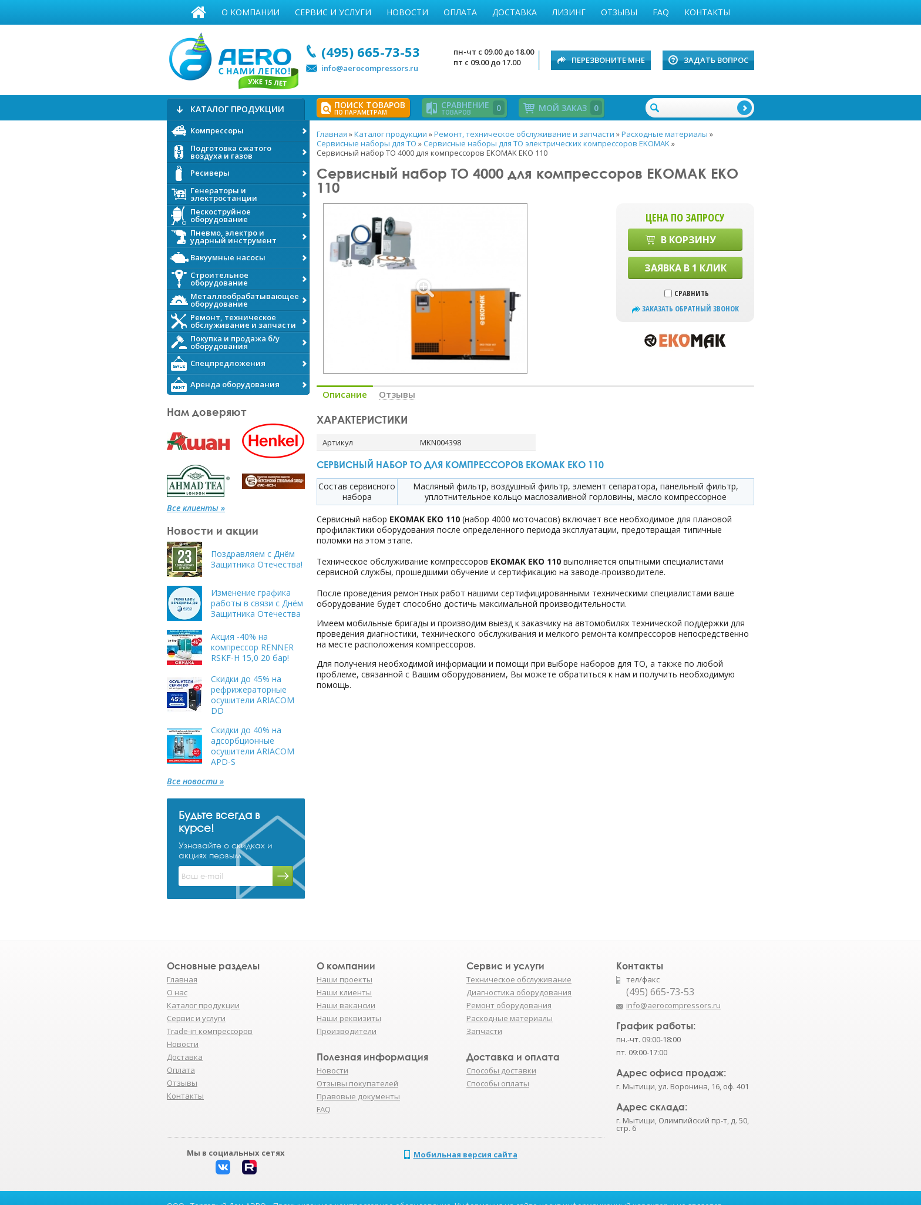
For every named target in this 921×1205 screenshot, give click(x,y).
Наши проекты (344, 979)
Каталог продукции (203, 1005)
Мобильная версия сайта (465, 1154)
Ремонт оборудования (509, 1005)
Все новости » (195, 781)
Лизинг (569, 12)
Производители (347, 1031)
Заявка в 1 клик (685, 267)
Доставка (514, 12)
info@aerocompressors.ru (369, 68)
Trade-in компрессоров (210, 1031)
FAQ (661, 12)
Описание (344, 395)
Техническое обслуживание (519, 979)
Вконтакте (223, 1167)
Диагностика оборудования (519, 992)
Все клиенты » (196, 508)
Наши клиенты (344, 992)
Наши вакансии (346, 1005)
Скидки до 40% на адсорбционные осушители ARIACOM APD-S (252, 746)
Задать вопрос (716, 60)
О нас (177, 992)
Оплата (460, 12)
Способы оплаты (497, 1083)
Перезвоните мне (608, 60)
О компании (250, 12)
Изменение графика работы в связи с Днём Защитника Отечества (257, 603)
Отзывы (619, 12)
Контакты (707, 12)
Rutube (249, 1167)
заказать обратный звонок (690, 309)
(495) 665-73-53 (370, 52)
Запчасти (484, 1031)
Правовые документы (358, 1096)
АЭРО (233, 57)
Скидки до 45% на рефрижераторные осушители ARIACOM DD (252, 695)
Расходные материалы (509, 1018)
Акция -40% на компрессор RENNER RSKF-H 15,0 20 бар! (252, 647)
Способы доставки (501, 1070)
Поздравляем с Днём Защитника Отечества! (256, 559)
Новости (407, 12)
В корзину (688, 239)
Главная (198, 12)
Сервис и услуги (333, 12)
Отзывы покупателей (357, 1083)
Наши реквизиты (349, 1018)
